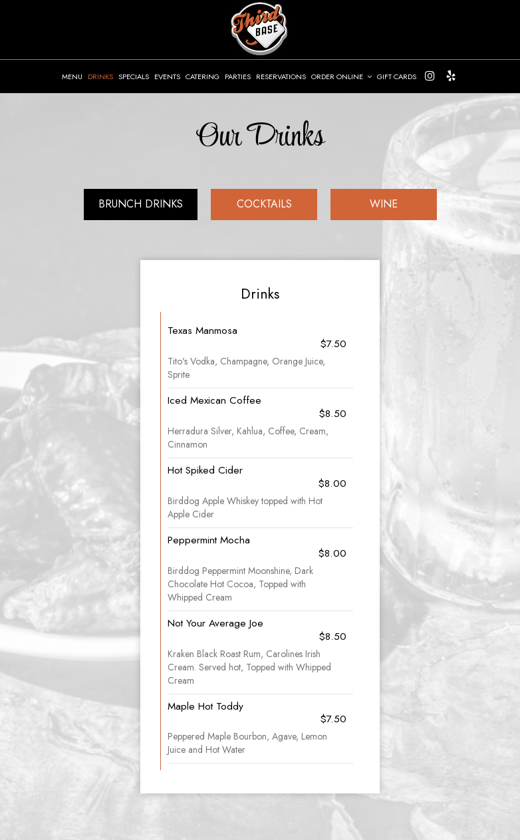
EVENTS (167, 76)
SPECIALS (133, 76)
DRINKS (100, 76)
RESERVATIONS (281, 76)
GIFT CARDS (396, 76)
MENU (72, 76)
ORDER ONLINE (341, 76)
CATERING (202, 76)
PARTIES (238, 76)
